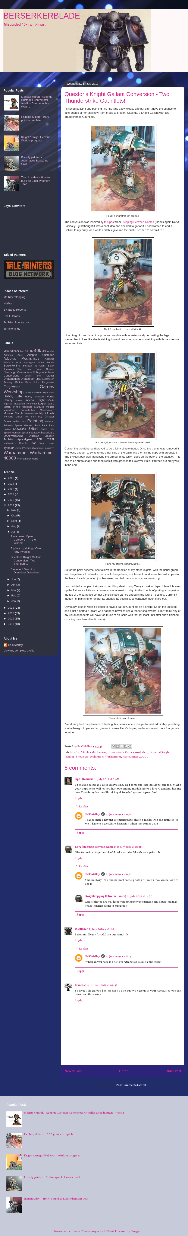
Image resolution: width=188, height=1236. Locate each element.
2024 (11, 483)
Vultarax (27, 448)
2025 (11, 478)
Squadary (34, 432)
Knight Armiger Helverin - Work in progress (36, 138)
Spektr (25, 433)
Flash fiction (32, 382)
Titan (33, 443)
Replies (83, 807)
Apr (13, 584)
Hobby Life (13, 396)
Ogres (19, 416)
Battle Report (46, 362)
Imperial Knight (160, 752)
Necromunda (31, 413)
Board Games (45, 369)
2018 (11, 607)
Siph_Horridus (84, 779)
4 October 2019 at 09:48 (102, 985)
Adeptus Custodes (40, 354)
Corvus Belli (33, 376)
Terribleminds (12, 328)
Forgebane (48, 382)
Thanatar (23, 443)
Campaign (10, 372)
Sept (14, 520)
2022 (11, 489)
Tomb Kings (46, 443)
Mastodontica (28, 410)
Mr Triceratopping (14, 297)
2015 (11, 623)
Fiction (18, 382)
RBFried (109, 1231)
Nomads (8, 416)
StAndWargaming (13, 435)
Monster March (13, 413)
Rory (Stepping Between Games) (95, 847)
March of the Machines (18, 406)
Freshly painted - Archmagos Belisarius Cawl (34, 161)
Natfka (8, 303)
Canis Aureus (24, 372)
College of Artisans (43, 372)
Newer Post (73, 1071)
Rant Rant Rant (44, 425)
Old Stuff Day (33, 417)
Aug (14, 526)
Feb (14, 595)
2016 (11, 618)
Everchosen (48, 379)
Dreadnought (12, 378)
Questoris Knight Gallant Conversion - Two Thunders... (25, 560)
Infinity (50, 400)
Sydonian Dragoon (41, 435)
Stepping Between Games (138, 222)
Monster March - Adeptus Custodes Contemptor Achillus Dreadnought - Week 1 (36, 101)
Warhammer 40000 (135, 757)
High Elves (48, 392)
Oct (13, 515)
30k (31, 351)
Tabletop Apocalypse (16, 322)
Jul (13, 531)
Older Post (173, 1071)
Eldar (38, 378)
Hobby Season (34, 396)
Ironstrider (31, 403)
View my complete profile (19, 650)
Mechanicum (47, 410)
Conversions (116, 752)
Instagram (19, 403)
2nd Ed (24, 351)
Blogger (135, 1231)
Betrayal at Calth (34, 365)
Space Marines (12, 432)
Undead (19, 448)
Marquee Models (44, 406)
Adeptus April (13, 354)
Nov (14, 510)
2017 (11, 613)
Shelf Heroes (12, 316)
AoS (18, 362)
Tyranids (9, 447)
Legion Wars (46, 403)
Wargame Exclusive (43, 447)
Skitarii (33, 428)
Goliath (38, 392)
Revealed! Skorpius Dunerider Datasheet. (25, 571)
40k (76, 752)
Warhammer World (27, 458)
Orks (23, 421)
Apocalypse (29, 362)
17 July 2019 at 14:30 (139, 896)
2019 (11, 505)
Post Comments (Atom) (131, 1085)
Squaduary (47, 432)
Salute (7, 429)
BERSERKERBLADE (41, 15)
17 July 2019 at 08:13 (118, 956)
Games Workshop (136, 752)
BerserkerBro (12, 365)
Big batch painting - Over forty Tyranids (25, 550)
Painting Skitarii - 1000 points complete (35, 118)
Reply (78, 798)
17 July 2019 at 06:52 (118, 814)
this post (109, 222)
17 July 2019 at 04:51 (106, 779)
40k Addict (48, 351)
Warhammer (113, 757)
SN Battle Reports (15, 309)
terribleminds (10, 443)
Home (123, 1071)
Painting (70, 757)
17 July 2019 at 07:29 (101, 929)
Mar (14, 590)
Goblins (29, 392)
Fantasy (8, 382)
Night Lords (46, 413)
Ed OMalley (92, 814)
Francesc (80, 985)
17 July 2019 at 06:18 (129, 847)
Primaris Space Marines (18, 425)
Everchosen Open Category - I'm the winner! (23, 540)
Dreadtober (28, 378)
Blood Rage (25, 369)
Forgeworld (12, 387)
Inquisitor (8, 404)
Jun (14, 579)
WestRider (81, 929)
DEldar (50, 375)
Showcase (82, 757)
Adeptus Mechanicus (93, 752)
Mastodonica (10, 410)
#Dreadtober (11, 351)
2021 (11, 494)
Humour (19, 400)
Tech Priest (97, 757)
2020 (11, 500)
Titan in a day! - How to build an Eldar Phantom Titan (35, 181)
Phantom (49, 421)
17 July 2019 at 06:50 (119, 874)
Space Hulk (47, 429)
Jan (14, 601)
